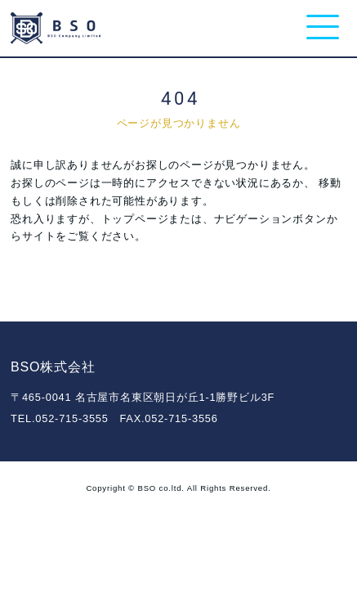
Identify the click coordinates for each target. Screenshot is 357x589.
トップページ (135, 219)
